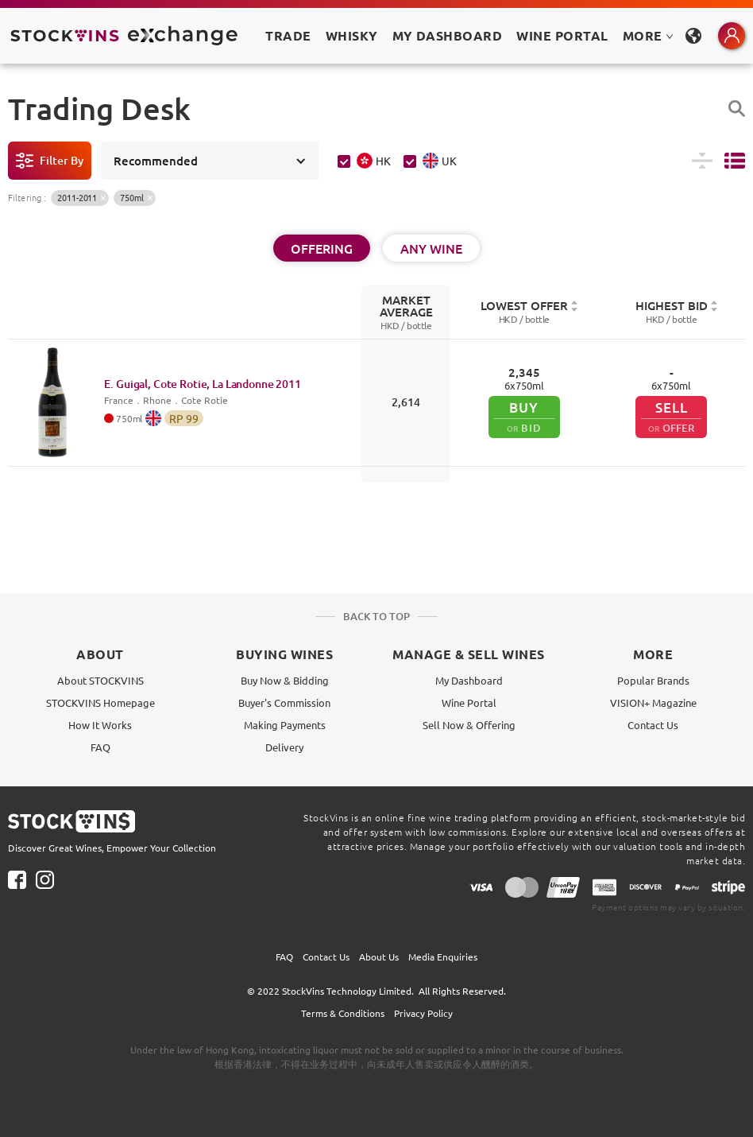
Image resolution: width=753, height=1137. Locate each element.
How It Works (100, 724)
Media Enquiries (442, 956)
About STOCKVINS (100, 680)
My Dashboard (469, 680)
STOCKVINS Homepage (100, 702)
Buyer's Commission (284, 702)
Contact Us (653, 724)
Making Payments (285, 724)
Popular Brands (653, 680)
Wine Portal (562, 35)
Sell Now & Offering (469, 724)
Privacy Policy (423, 1013)
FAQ (100, 747)
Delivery (284, 747)
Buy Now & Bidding (285, 680)
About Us (379, 956)
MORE (648, 35)
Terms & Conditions (342, 1013)
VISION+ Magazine (653, 702)
